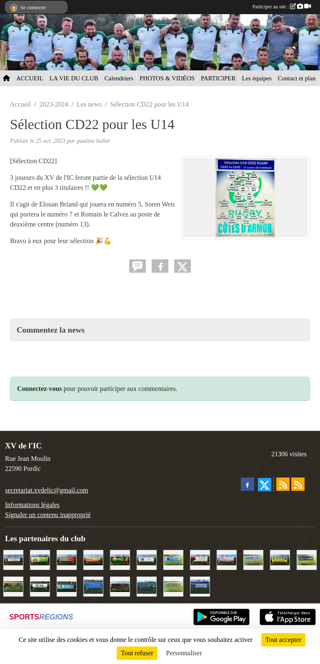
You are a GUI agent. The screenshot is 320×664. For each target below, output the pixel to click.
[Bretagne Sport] (147, 585)
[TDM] (40, 559)
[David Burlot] (93, 559)
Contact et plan (297, 78)
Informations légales (32, 504)
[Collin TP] (280, 559)
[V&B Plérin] (120, 559)
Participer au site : (281, 7)
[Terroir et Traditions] (120, 585)
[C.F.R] (67, 585)
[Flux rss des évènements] (298, 484)
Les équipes (257, 78)
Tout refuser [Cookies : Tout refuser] (137, 653)
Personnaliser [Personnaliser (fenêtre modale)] (184, 653)
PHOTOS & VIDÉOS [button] (167, 78)
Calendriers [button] (119, 78)
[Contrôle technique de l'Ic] (13, 559)
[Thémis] (67, 559)
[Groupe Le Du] (173, 559)
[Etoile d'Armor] (307, 559)
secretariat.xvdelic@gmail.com (46, 490)
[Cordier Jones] (227, 559)
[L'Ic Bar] (40, 585)
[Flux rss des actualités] (283, 484)
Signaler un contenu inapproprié (48, 514)
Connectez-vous (39, 388)
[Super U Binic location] (253, 559)
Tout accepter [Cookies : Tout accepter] (283, 639)
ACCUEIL (29, 78)
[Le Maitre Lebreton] (200, 559)
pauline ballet (93, 140)
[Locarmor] (173, 585)
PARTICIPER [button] (218, 78)
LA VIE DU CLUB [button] (74, 78)
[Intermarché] (200, 585)
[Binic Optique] (147, 559)
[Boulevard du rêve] (13, 585)
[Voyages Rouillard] (93, 585)
